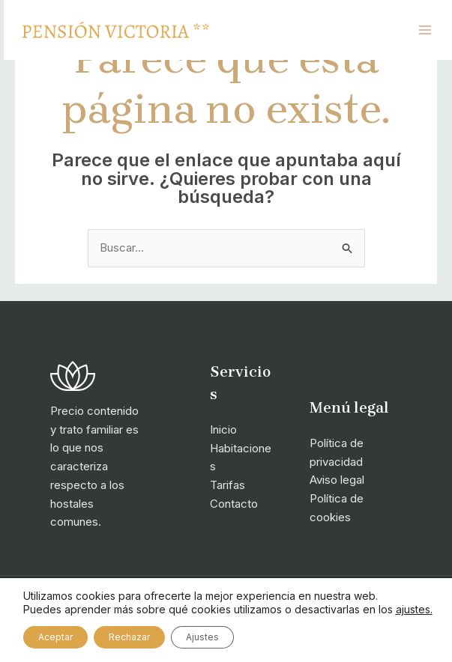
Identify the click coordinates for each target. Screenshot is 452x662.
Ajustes (202, 637)
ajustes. (414, 609)
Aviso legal (337, 480)
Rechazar (129, 637)
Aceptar (55, 637)
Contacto (234, 503)
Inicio (223, 429)
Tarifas (227, 485)
